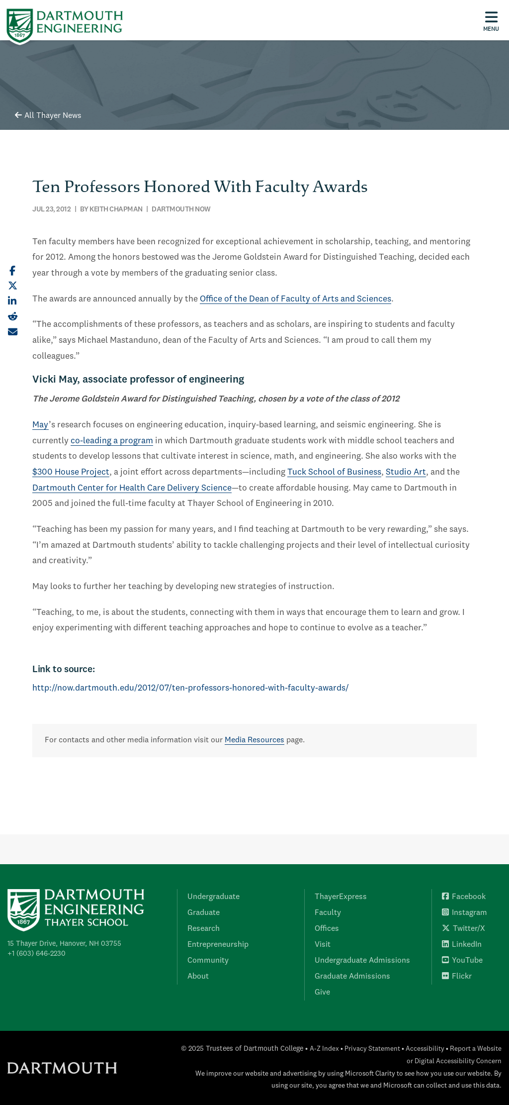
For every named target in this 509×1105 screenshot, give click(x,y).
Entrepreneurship (218, 945)
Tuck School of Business (334, 472)
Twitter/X (463, 929)
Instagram (464, 913)
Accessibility (425, 1049)
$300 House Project (70, 472)
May (40, 425)
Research (203, 929)
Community (208, 961)
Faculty (328, 913)
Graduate (203, 913)
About (198, 977)
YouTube (462, 961)
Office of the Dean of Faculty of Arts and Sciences (295, 299)
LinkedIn (462, 945)
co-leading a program (112, 441)
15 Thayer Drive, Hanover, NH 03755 (64, 943)
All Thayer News (48, 116)
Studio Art (406, 472)
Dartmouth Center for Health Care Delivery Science (132, 488)
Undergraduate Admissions (362, 961)
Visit (323, 945)
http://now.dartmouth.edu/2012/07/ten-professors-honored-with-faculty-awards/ (190, 688)
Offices (327, 929)
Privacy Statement (372, 1049)
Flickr (457, 977)
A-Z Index (324, 1049)
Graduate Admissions (352, 977)
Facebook (464, 897)
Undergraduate (213, 897)
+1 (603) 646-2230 (36, 953)
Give (322, 993)
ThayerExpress (341, 897)
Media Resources (254, 740)
